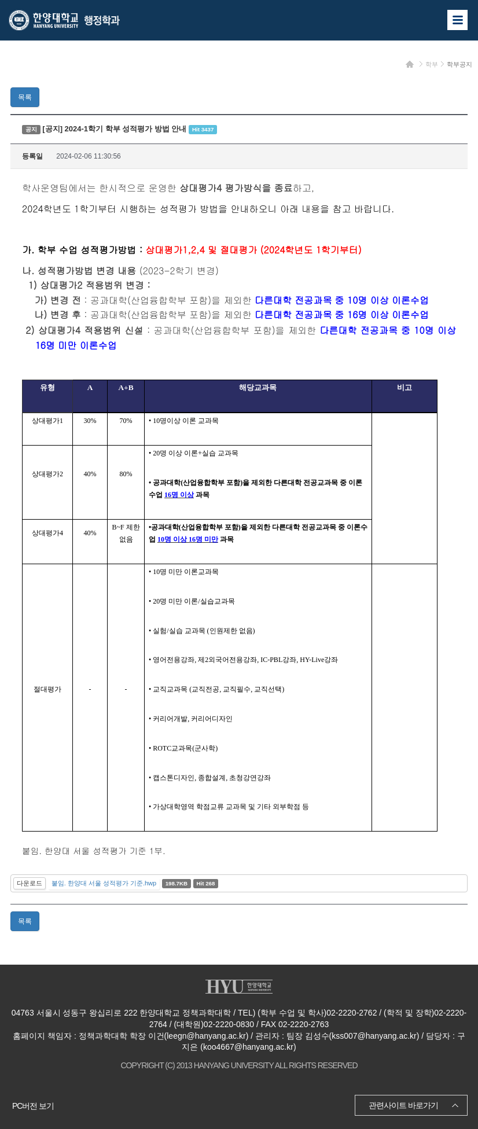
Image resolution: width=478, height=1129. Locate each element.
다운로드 (29, 883)
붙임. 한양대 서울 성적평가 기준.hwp (104, 883)
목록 (25, 97)
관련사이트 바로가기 (403, 1105)
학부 (431, 64)
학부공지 (459, 64)
